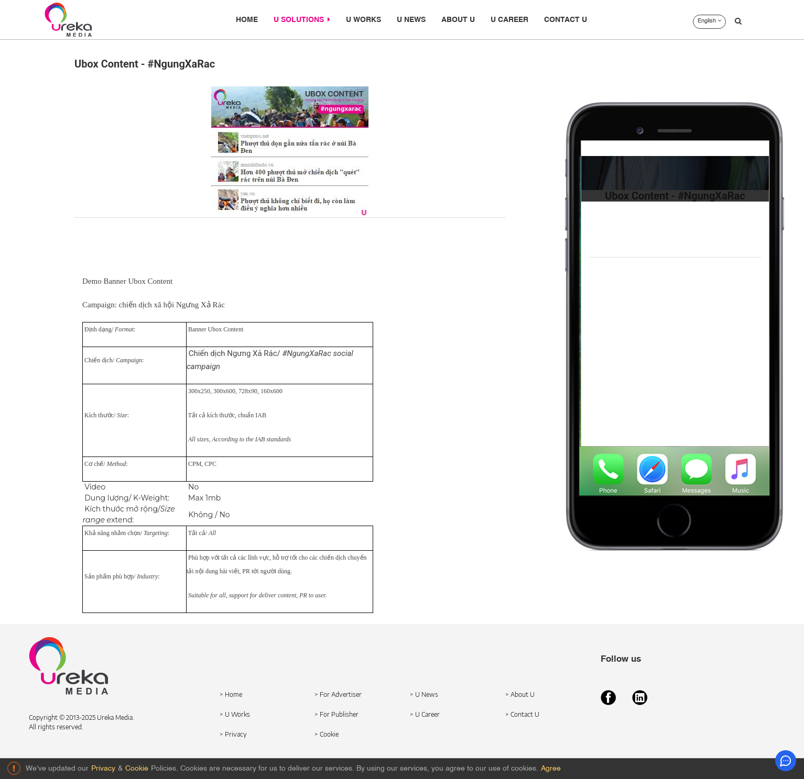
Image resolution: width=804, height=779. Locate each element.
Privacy (103, 768)
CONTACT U (565, 20)
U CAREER (509, 20)
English (709, 21)
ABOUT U (458, 20)
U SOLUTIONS (302, 20)
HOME (247, 20)
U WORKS (363, 20)
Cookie (136, 768)
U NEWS (411, 20)
